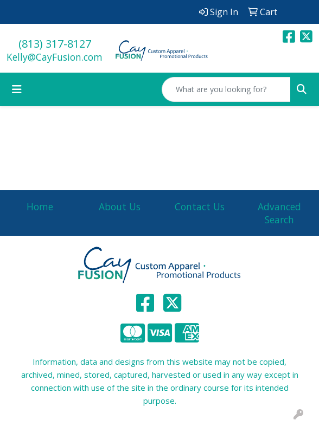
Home (40, 206)
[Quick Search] (226, 89)
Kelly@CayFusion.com (55, 56)
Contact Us (200, 206)
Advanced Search (279, 213)
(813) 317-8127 (54, 43)
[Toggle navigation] (16, 89)
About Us (120, 206)
